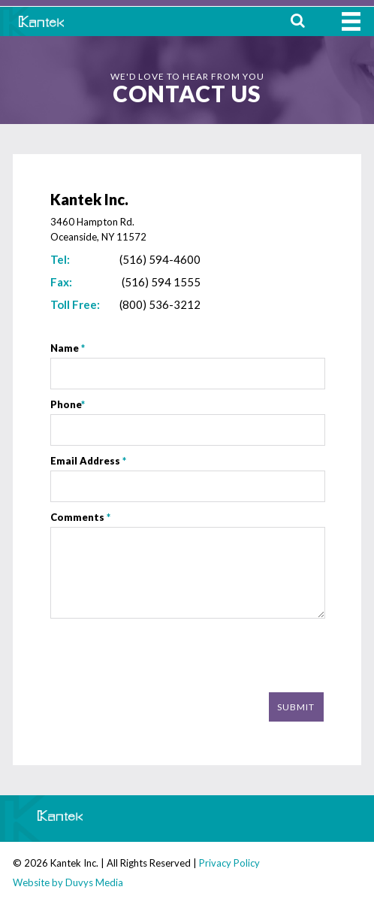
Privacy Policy (229, 863)
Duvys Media (94, 882)
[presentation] (209, 657)
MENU (351, 21)
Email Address (88, 461)
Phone (67, 404)
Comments (80, 517)
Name (67, 348)
